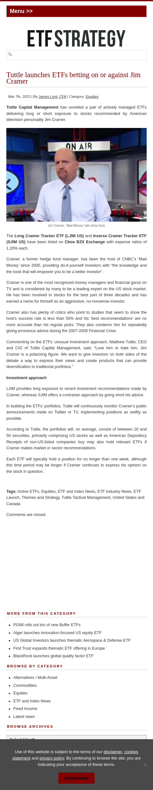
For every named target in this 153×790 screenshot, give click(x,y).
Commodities (25, 685)
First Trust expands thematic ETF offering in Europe (59, 648)
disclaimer (112, 751)
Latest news (24, 716)
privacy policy (52, 758)
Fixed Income (25, 708)
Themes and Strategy (40, 497)
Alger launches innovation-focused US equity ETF (57, 633)
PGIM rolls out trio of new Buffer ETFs (47, 625)
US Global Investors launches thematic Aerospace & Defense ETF (72, 640)
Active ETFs (28, 491)
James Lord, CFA (52, 96)
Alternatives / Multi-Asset (35, 677)
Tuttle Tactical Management (86, 497)
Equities (92, 96)
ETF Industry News (114, 491)
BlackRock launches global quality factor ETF (53, 656)
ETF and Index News (76, 491)
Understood (77, 778)
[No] (145, 764)
